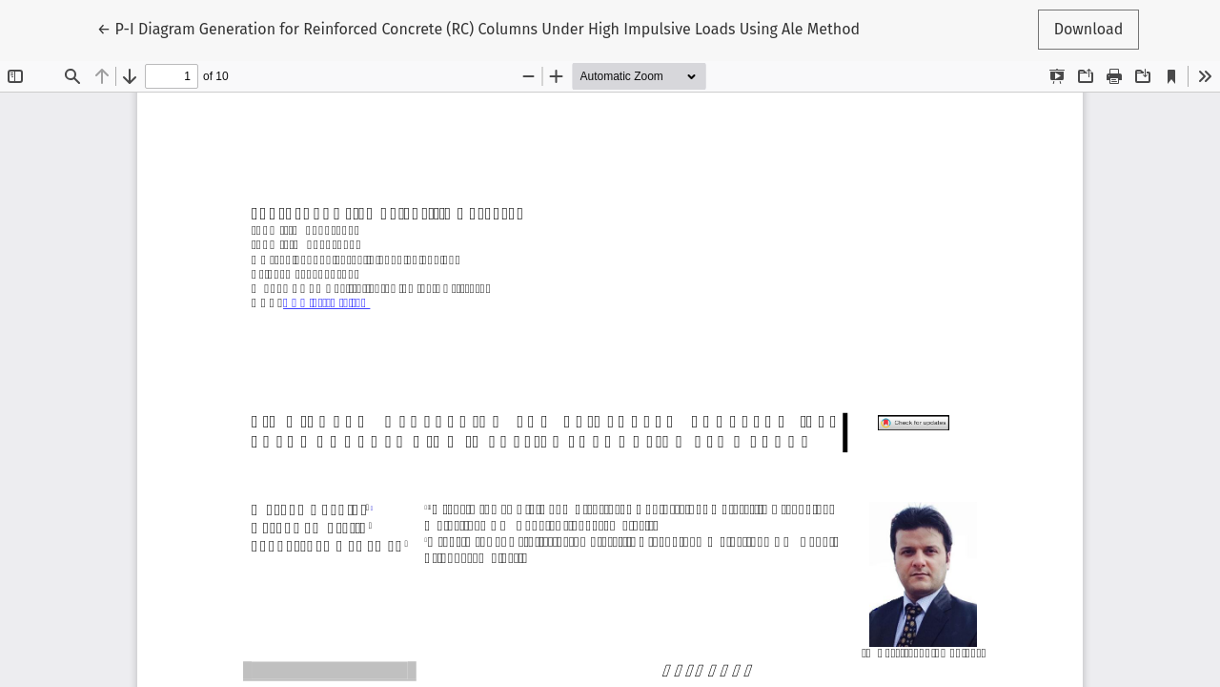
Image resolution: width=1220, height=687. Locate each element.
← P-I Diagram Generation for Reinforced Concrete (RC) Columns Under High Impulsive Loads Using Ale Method (478, 27)
